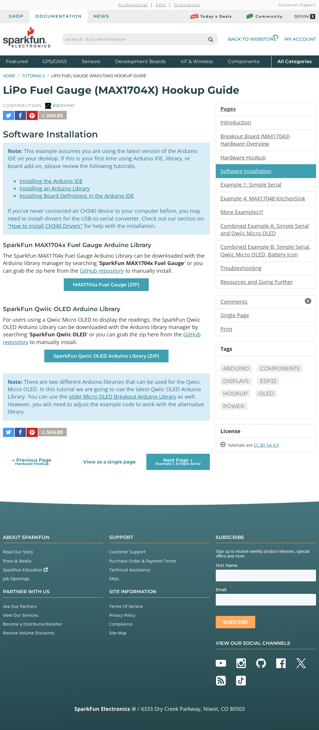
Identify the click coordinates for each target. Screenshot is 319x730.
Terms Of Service (126, 605)
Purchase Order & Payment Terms (142, 560)
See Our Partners (20, 605)
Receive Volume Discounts (29, 632)
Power (234, 410)
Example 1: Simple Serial (251, 185)
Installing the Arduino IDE (51, 178)
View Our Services (20, 614)
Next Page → (178, 460)
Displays (236, 384)
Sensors (91, 61)
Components (243, 61)
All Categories (294, 61)
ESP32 (269, 384)
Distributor (187, 5)
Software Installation (245, 171)
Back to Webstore (253, 39)
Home (9, 75)
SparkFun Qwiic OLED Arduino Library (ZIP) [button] (106, 356)
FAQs (114, 578)
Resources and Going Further (256, 284)
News (101, 16)
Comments (265, 304)
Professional (133, 5)
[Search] (210, 39)
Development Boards (140, 61)
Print (226, 332)
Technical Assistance (129, 569)
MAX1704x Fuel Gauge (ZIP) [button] (106, 284)
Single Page (234, 318)
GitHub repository (102, 270)
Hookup (235, 397)
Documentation (58, 16)
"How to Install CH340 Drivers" (45, 224)
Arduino (236, 372)
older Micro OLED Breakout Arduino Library (122, 398)
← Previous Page (31, 460)
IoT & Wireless (197, 61)
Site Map (118, 632)
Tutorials (33, 75)
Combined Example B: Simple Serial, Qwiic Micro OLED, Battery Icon (265, 252)
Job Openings (16, 578)
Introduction (235, 122)
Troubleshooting (240, 270)
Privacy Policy (122, 614)
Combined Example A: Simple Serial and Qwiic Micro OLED (264, 231)
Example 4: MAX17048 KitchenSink (262, 199)
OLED (267, 397)
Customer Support (297, 5)
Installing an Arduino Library (54, 186)
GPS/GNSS (54, 61)
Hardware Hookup (243, 158)
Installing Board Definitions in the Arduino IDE (76, 194)
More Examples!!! (241, 213)
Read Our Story (18, 551)
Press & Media (17, 560)
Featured (23, 61)
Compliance (120, 623)
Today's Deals (211, 16)
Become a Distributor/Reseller (32, 623)
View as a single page (109, 461)
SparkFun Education (25, 569)
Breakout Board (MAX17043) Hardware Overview (254, 140)
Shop (16, 16)
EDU (161, 5)
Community (264, 16)
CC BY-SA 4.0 (266, 449)
